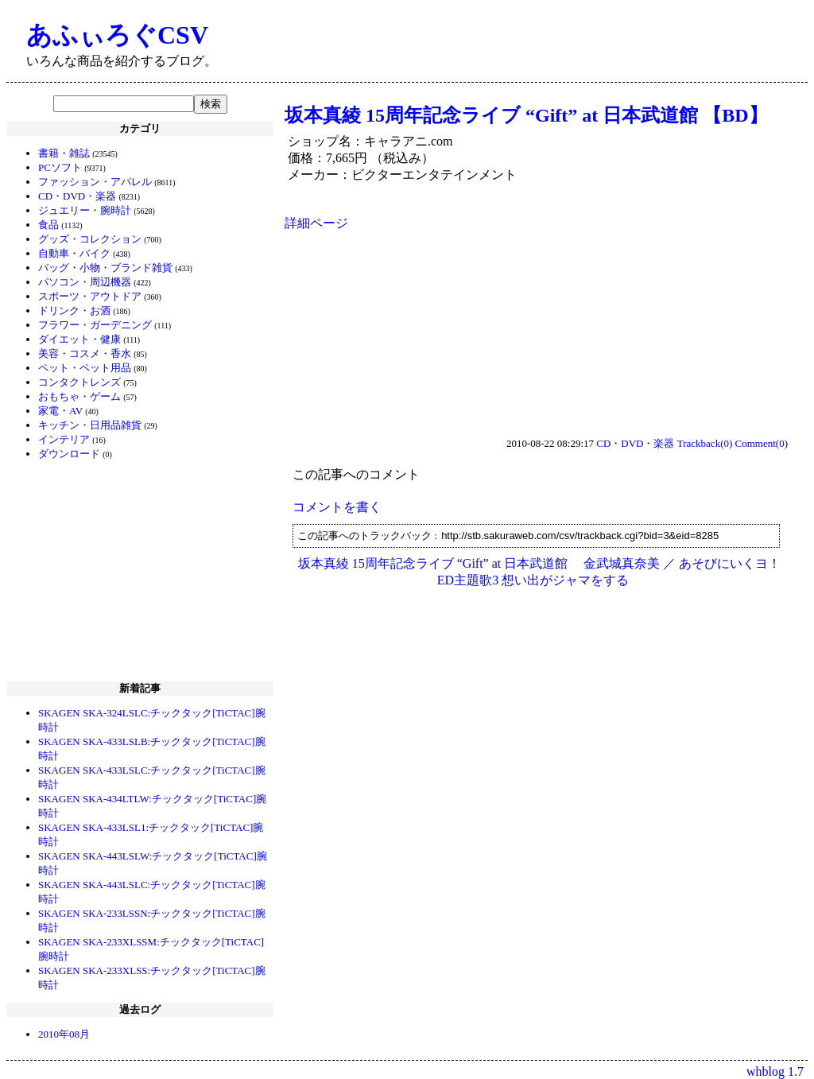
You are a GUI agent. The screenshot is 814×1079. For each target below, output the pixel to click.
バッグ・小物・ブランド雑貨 (105, 268)
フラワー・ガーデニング (95, 325)
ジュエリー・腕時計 (84, 210)
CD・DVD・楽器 (77, 196)
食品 (48, 225)
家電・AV (60, 411)
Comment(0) (761, 443)
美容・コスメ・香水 (84, 353)
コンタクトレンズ (79, 382)
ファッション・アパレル (95, 182)
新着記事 (140, 688)
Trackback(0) (705, 443)
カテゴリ (140, 128)
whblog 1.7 (775, 1071)
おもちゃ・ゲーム (79, 396)
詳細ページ (316, 223)
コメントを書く (337, 507)
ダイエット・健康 (79, 339)
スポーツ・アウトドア (89, 296)
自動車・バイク (74, 253)
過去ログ (140, 1009)
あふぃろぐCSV (117, 35)
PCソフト (60, 167)
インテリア (64, 439)
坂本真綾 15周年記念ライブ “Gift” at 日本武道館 (433, 563)
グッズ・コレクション (89, 239)
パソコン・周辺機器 (84, 282)
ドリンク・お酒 (74, 310)
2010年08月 (64, 1034)
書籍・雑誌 (64, 153)
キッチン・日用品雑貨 (89, 425)
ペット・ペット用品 (84, 368)
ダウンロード (69, 454)
